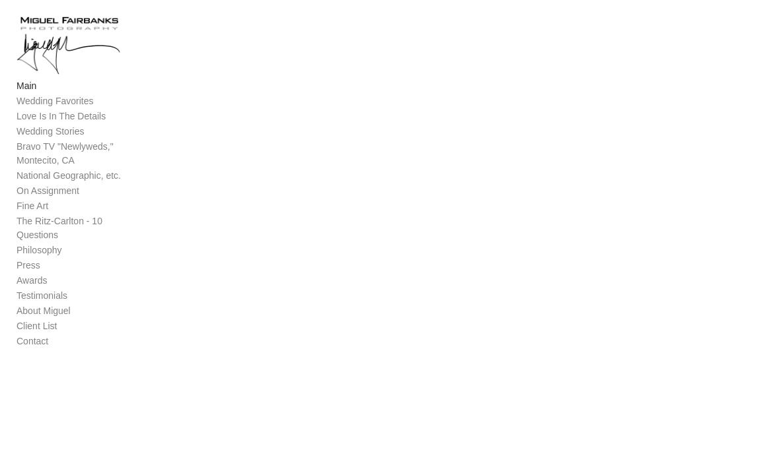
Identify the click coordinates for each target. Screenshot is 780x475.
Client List (37, 331)
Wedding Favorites (55, 120)
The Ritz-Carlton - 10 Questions (82, 240)
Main (26, 105)
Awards (32, 285)
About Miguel (44, 316)
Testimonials (42, 301)
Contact (32, 346)
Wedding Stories (50, 150)
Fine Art (32, 225)
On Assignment (48, 210)
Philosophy (39, 255)
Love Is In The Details (61, 135)
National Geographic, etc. (69, 194)
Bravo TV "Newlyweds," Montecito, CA (88, 172)
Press (28, 270)
